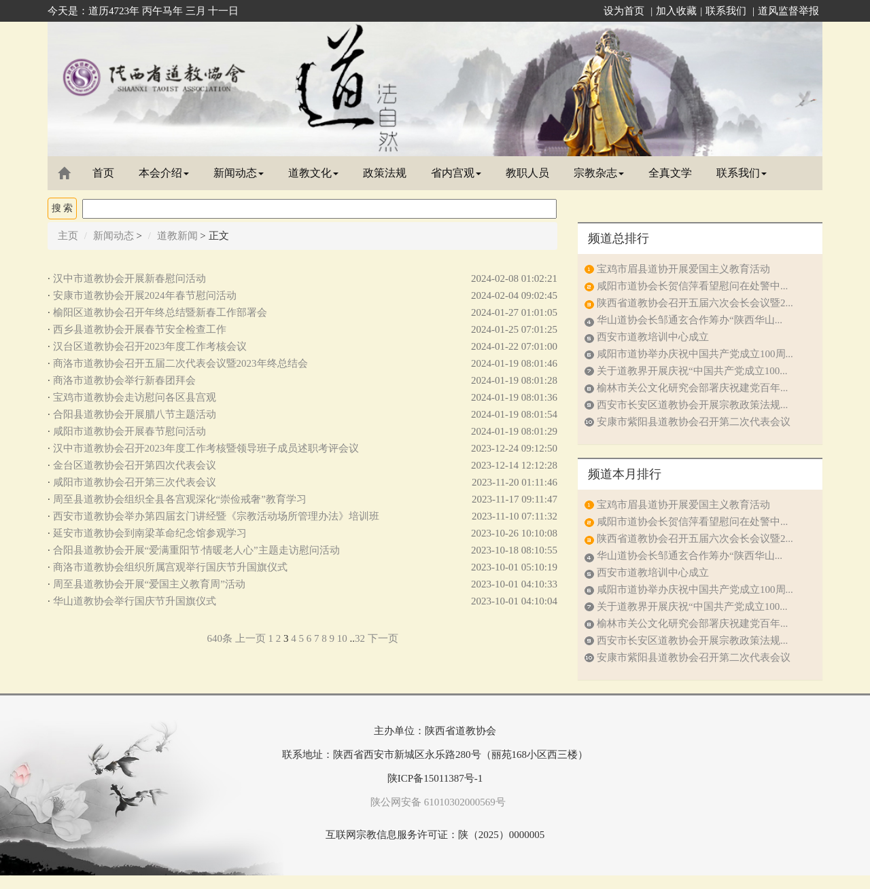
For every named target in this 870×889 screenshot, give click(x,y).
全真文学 (670, 173)
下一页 (383, 638)
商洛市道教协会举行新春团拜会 (124, 380)
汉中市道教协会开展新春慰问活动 (129, 278)
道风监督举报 (788, 10)
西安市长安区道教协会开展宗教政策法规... (692, 404)
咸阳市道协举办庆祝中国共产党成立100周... (695, 353)
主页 (68, 235)
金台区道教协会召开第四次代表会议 (134, 465)
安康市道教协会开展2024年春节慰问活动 (145, 295)
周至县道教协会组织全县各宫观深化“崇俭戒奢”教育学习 (180, 499)
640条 (219, 638)
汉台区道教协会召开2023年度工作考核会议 (150, 346)
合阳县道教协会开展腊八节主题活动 (134, 414)
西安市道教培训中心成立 (653, 336)
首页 (103, 173)
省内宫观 (456, 173)
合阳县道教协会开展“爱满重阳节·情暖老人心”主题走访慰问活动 (196, 550)
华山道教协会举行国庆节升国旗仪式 (134, 601)
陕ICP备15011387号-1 (435, 778)
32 (360, 638)
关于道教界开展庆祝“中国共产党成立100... (692, 370)
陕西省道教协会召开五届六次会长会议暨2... (695, 302)
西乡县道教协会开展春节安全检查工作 (139, 329)
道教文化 (313, 173)
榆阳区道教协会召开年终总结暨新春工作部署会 (160, 312)
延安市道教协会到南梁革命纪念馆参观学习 (150, 533)
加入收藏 (676, 10)
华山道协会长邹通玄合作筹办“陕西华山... (689, 319)
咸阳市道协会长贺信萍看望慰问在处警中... (692, 285)
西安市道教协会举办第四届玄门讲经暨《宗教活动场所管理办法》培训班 (216, 516)
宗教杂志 (599, 173)
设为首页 (624, 10)
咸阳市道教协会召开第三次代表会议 (134, 482)
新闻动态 (238, 173)
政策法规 (384, 173)
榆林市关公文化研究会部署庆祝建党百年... (692, 387)
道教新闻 (177, 235)
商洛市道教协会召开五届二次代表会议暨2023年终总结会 (180, 363)
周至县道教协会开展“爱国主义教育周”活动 (149, 584)
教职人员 (527, 173)
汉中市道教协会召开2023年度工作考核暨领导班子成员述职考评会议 (206, 448)
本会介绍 (164, 173)
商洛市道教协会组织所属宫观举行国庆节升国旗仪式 (170, 567)
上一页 (250, 638)
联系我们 (726, 10)
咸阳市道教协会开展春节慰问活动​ (129, 431)
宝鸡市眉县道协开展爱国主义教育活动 (683, 269)
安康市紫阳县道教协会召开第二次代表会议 (693, 421)
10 (342, 638)
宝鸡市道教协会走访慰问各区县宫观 (134, 397)
